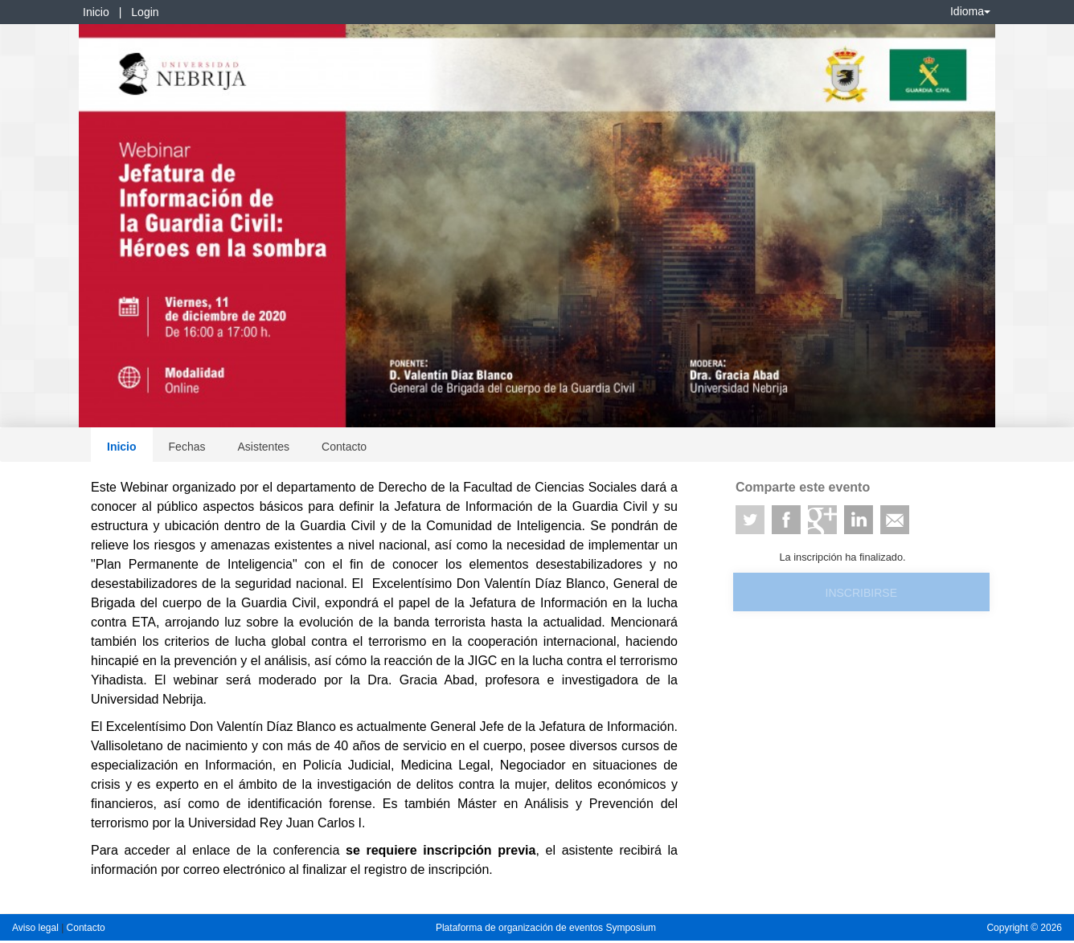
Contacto (344, 446)
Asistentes (263, 446)
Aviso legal (36, 927)
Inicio (96, 12)
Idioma (970, 11)
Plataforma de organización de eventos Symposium (546, 927)
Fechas (187, 446)
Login (144, 12)
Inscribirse (861, 592)
